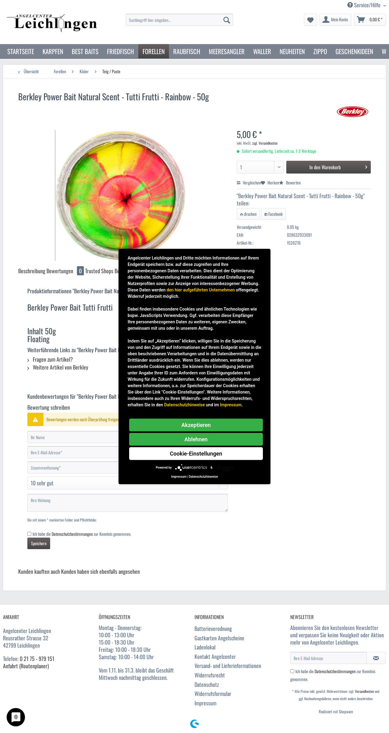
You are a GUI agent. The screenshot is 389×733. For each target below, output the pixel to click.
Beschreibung (31, 271)
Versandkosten (364, 691)
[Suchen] (226, 20)
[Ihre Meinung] (127, 503)
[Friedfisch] (120, 51)
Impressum (205, 703)
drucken (248, 214)
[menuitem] (179, 23)
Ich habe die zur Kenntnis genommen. (82, 534)
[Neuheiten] (292, 51)
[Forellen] (153, 51)
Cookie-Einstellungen (196, 453)
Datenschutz (206, 684)
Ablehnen (196, 439)
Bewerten (290, 182)
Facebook (273, 214)
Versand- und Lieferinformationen (227, 665)
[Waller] (262, 51)
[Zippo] (320, 51)
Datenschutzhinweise (184, 404)
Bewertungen (65, 271)
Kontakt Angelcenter (215, 656)
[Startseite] (20, 51)
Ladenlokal (204, 647)
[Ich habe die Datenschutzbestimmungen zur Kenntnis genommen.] (29, 534)
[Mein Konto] (335, 20)
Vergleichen (249, 182)
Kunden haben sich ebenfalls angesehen (100, 571)
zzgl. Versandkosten (264, 143)
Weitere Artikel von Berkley (57, 367)
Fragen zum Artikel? (50, 359)
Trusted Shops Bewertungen (113, 271)
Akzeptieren (196, 425)
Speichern (38, 543)
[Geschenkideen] (354, 51)
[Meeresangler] (227, 51)
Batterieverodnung (213, 628)
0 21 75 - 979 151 (37, 658)
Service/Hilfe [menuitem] (364, 5)
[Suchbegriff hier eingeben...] (179, 20)
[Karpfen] (52, 51)
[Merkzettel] (310, 20)
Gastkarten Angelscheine (219, 638)
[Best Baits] (85, 51)
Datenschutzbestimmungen (72, 534)
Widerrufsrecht (209, 675)
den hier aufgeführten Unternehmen (201, 289)
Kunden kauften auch (39, 571)
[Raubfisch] (187, 51)
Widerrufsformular (212, 693)
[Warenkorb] (370, 20)
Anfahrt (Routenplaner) (26, 666)
